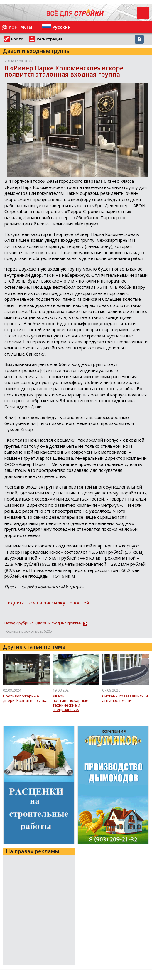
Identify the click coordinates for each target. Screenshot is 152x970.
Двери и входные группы (37, 50)
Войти (17, 39)
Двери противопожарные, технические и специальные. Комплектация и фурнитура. (71, 703)
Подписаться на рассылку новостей (46, 602)
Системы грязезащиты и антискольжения (125, 698)
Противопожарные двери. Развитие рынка (25, 698)
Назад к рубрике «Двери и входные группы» (43, 623)
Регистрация (50, 39)
